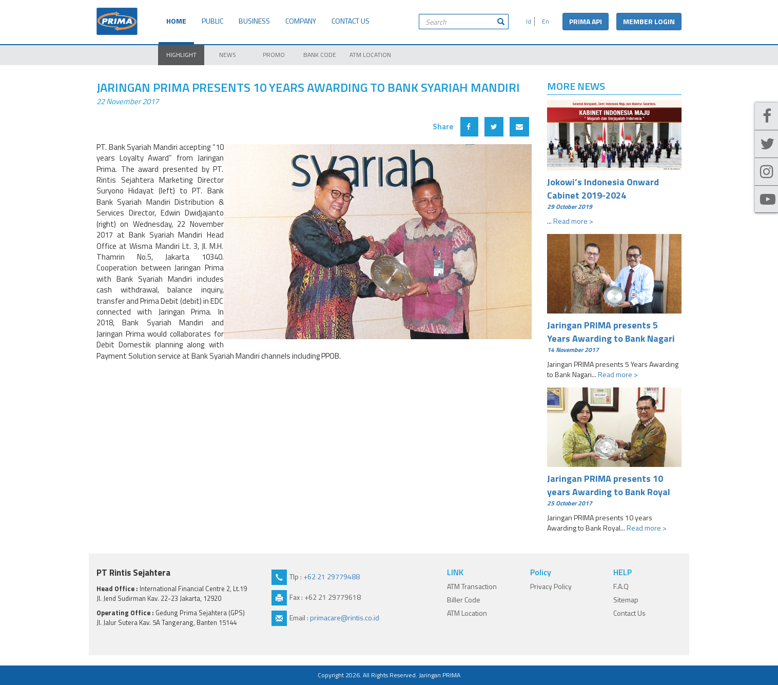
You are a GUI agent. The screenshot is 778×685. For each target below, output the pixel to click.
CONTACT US (350, 20)
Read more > (573, 221)
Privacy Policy (551, 586)
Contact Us (629, 613)
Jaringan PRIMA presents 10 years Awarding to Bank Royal (614, 489)
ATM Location (467, 613)
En (544, 21)
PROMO (274, 55)
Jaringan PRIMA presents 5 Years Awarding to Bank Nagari (614, 336)
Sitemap (625, 599)
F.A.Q (621, 586)
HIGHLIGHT (181, 55)
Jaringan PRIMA (439, 675)
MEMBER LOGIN (649, 21)
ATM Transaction (472, 586)
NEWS (227, 55)
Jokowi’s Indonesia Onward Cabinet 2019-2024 (614, 193)
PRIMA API (585, 21)
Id (527, 21)
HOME (176, 20)
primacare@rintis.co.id (344, 617)
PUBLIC (212, 20)
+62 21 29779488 (331, 576)
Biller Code (463, 599)
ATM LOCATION (370, 55)
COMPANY (300, 20)
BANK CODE (319, 55)
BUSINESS (254, 20)
